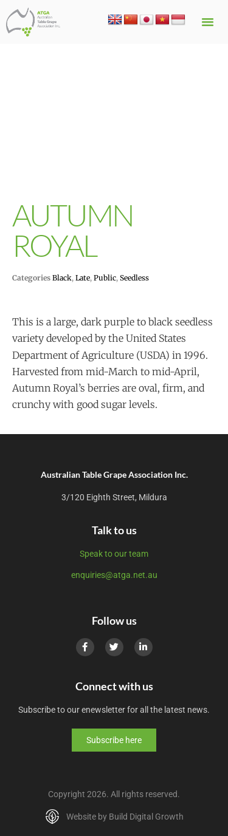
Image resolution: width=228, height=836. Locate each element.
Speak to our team (114, 554)
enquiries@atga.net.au (114, 575)
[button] (207, 22)
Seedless (134, 277)
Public (105, 277)
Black (62, 277)
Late (82, 277)
